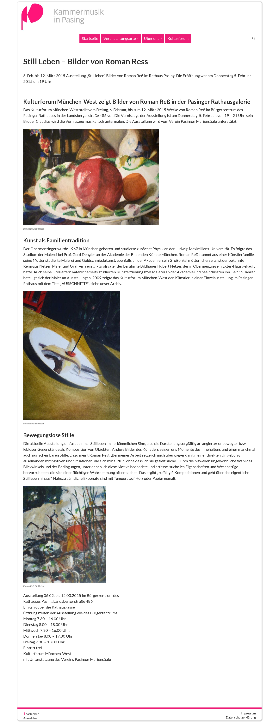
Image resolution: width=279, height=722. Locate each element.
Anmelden (30, 718)
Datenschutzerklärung (241, 717)
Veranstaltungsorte (119, 38)
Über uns (151, 38)
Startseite (90, 38)
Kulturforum (178, 38)
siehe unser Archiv (105, 283)
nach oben (32, 714)
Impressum (248, 713)
